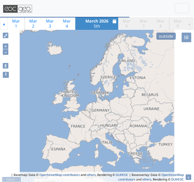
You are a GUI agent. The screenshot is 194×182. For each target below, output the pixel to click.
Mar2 (33, 23)
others (91, 175)
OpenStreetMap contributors (59, 175)
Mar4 (67, 23)
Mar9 (178, 23)
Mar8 (160, 23)
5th (101, 23)
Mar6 (127, 23)
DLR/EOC (122, 175)
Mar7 (144, 23)
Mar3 (50, 23)
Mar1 (16, 23)
